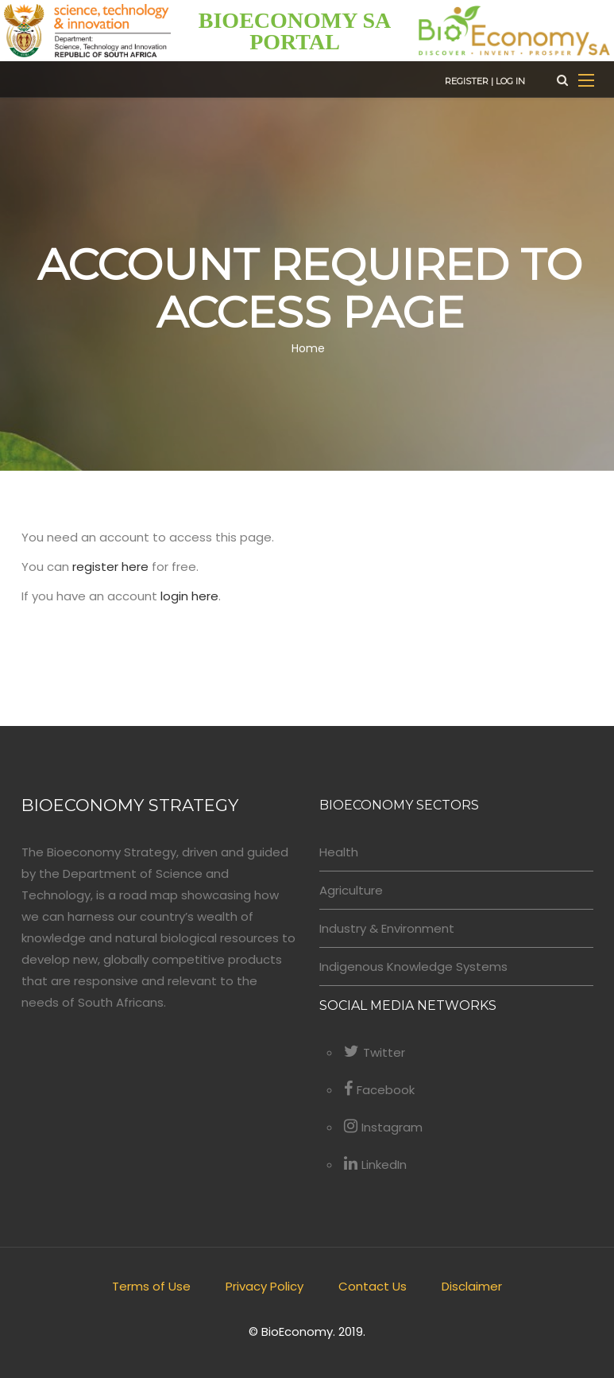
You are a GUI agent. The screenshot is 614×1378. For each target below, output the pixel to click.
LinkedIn (375, 1164)
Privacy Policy (264, 1286)
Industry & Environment (386, 928)
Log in (510, 81)
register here (110, 566)
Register (466, 81)
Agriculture (351, 890)
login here (189, 596)
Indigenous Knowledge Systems (413, 966)
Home (308, 348)
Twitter (374, 1052)
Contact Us (372, 1286)
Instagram (383, 1127)
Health (338, 852)
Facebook (379, 1089)
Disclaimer (472, 1286)
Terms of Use (151, 1286)
